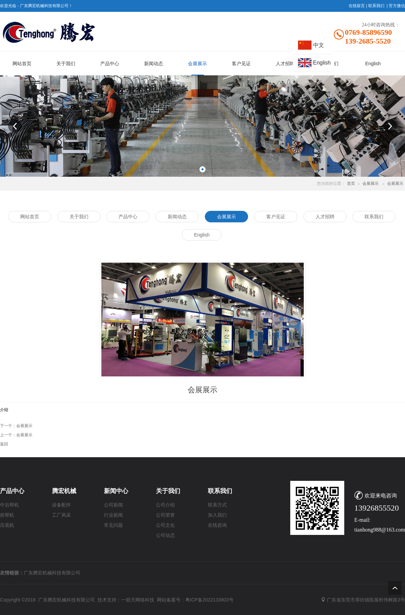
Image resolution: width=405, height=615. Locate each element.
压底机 (7, 525)
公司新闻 (113, 505)
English (322, 63)
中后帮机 (9, 505)
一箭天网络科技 (137, 599)
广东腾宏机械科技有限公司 (52, 572)
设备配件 (61, 505)
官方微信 (397, 5)
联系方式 (217, 505)
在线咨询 (217, 525)
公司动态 (165, 535)
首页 (351, 183)
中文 (318, 45)
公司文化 (165, 525)
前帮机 (7, 515)
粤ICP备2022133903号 (209, 599)
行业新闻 (113, 515)
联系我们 (376, 5)
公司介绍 (165, 505)
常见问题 (113, 525)
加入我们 (217, 515)
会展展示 (370, 183)
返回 (4, 444)
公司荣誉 (165, 515)
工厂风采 (61, 515)
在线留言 (357, 5)
